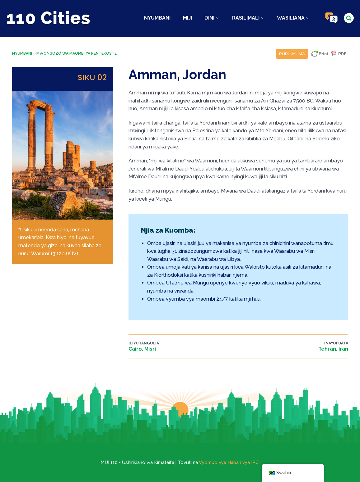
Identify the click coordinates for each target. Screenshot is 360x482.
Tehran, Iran (333, 349)
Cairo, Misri (142, 349)
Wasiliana (293, 18)
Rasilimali (248, 18)
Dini (211, 18)
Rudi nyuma (292, 54)
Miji (187, 18)
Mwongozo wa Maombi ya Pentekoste (76, 53)
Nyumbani (157, 18)
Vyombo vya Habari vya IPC (229, 462)
